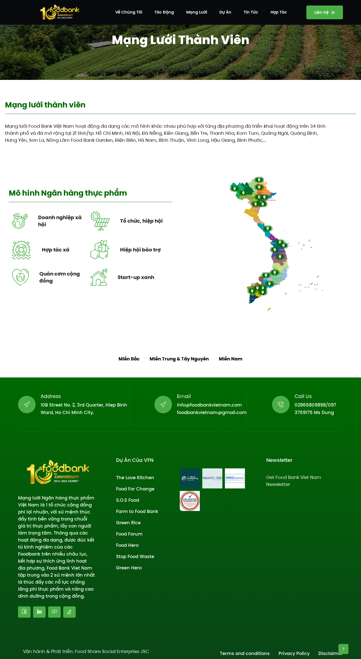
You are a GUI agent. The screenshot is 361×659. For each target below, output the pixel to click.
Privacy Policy (294, 653)
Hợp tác (278, 12)
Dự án (225, 12)
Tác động (164, 12)
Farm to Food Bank (137, 511)
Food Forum (129, 534)
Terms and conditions (245, 653)
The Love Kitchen (135, 477)
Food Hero (127, 545)
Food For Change (135, 489)
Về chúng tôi (128, 12)
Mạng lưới (196, 12)
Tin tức (251, 12)
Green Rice (128, 522)
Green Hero (129, 568)
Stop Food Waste (135, 556)
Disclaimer (330, 653)
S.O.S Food (127, 500)
